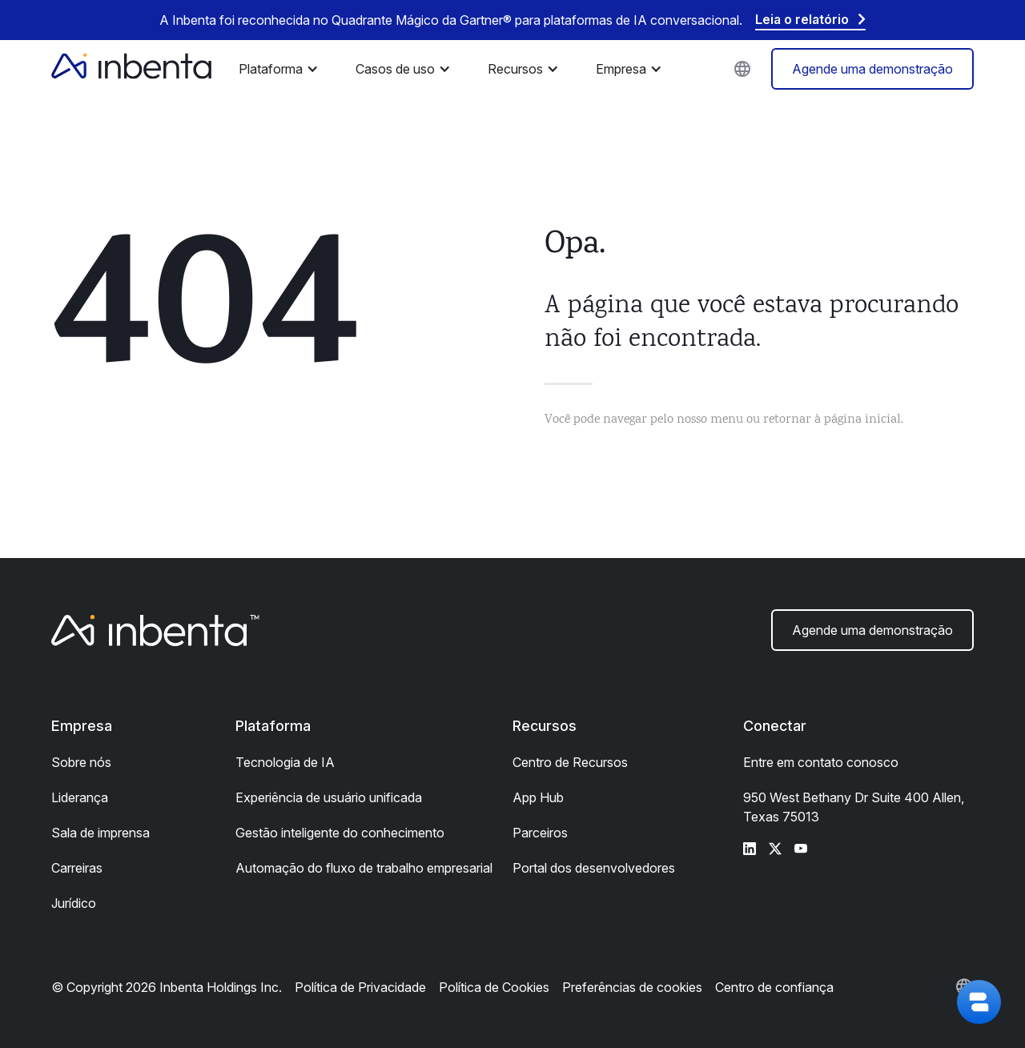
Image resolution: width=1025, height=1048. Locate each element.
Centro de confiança (774, 987)
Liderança (79, 797)
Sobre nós (81, 762)
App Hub (538, 797)
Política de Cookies (494, 987)
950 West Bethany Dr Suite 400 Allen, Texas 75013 (853, 807)
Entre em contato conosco (820, 762)
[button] (283, 68)
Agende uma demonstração (872, 69)
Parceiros (540, 833)
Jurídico (73, 903)
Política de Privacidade (360, 987)
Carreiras (76, 868)
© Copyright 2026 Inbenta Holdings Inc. (166, 987)
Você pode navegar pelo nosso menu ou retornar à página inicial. (724, 420)
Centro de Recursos (570, 762)
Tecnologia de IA (285, 762)
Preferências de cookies (632, 987)
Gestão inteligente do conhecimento (339, 833)
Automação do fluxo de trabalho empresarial (363, 868)
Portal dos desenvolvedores (593, 868)
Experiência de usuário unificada (328, 797)
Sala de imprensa (100, 833)
